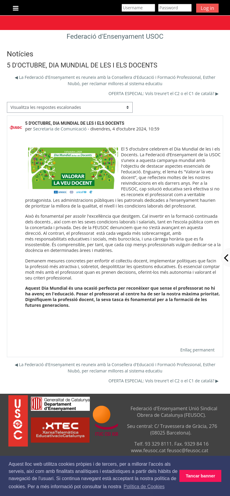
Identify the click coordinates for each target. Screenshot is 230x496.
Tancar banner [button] (200, 476)
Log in (207, 8)
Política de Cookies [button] (144, 486)
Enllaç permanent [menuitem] (197, 350)
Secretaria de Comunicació (60, 129)
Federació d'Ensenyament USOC (115, 36)
